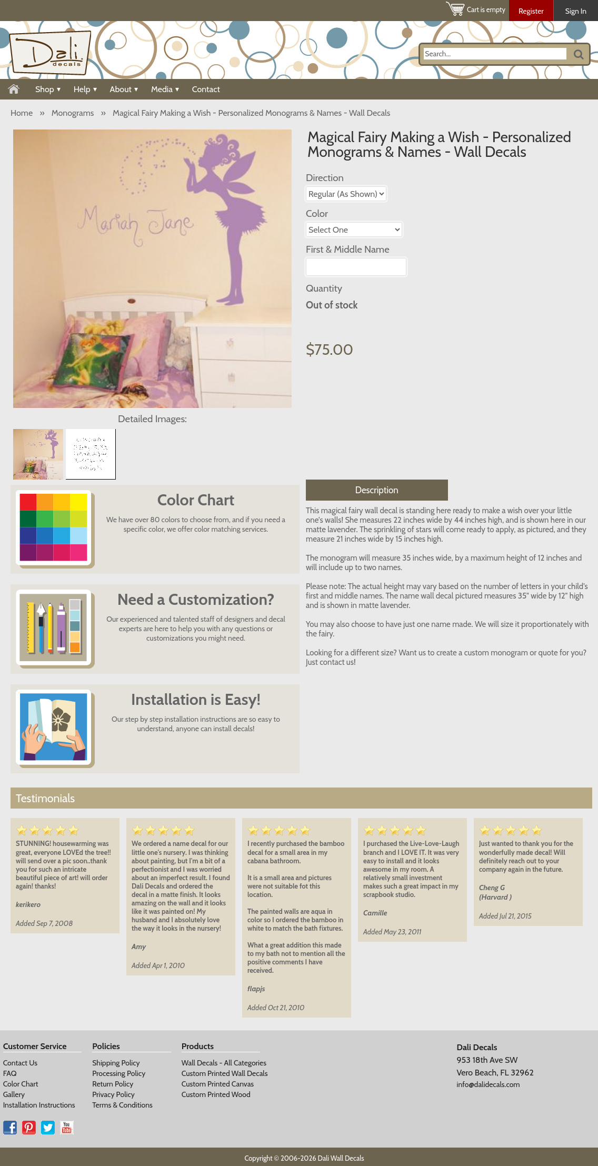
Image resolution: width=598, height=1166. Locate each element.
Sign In (575, 11)
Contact (206, 89)
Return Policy (112, 1084)
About (124, 89)
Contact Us (20, 1063)
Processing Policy (118, 1073)
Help (85, 89)
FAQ (10, 1073)
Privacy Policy (113, 1094)
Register (531, 11)
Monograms (73, 113)
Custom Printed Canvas (218, 1084)
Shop (48, 89)
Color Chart (20, 1084)
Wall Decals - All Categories (224, 1063)
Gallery (14, 1094)
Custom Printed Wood (216, 1094)
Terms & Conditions (122, 1105)
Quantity (324, 288)
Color (317, 213)
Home (22, 113)
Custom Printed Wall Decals (225, 1073)
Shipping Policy (115, 1063)
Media (165, 89)
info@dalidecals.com (488, 1084)
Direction (325, 178)
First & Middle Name (348, 249)
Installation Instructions (39, 1105)
